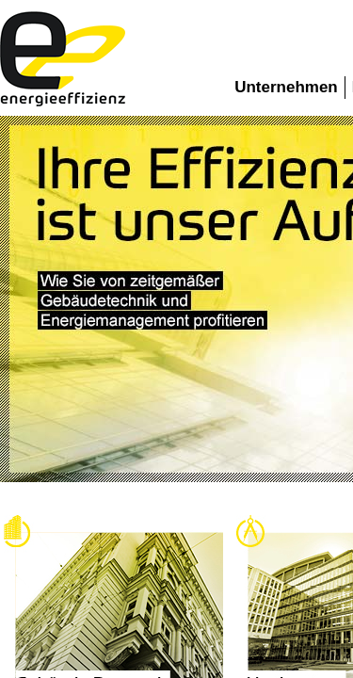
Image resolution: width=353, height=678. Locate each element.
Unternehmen (286, 87)
